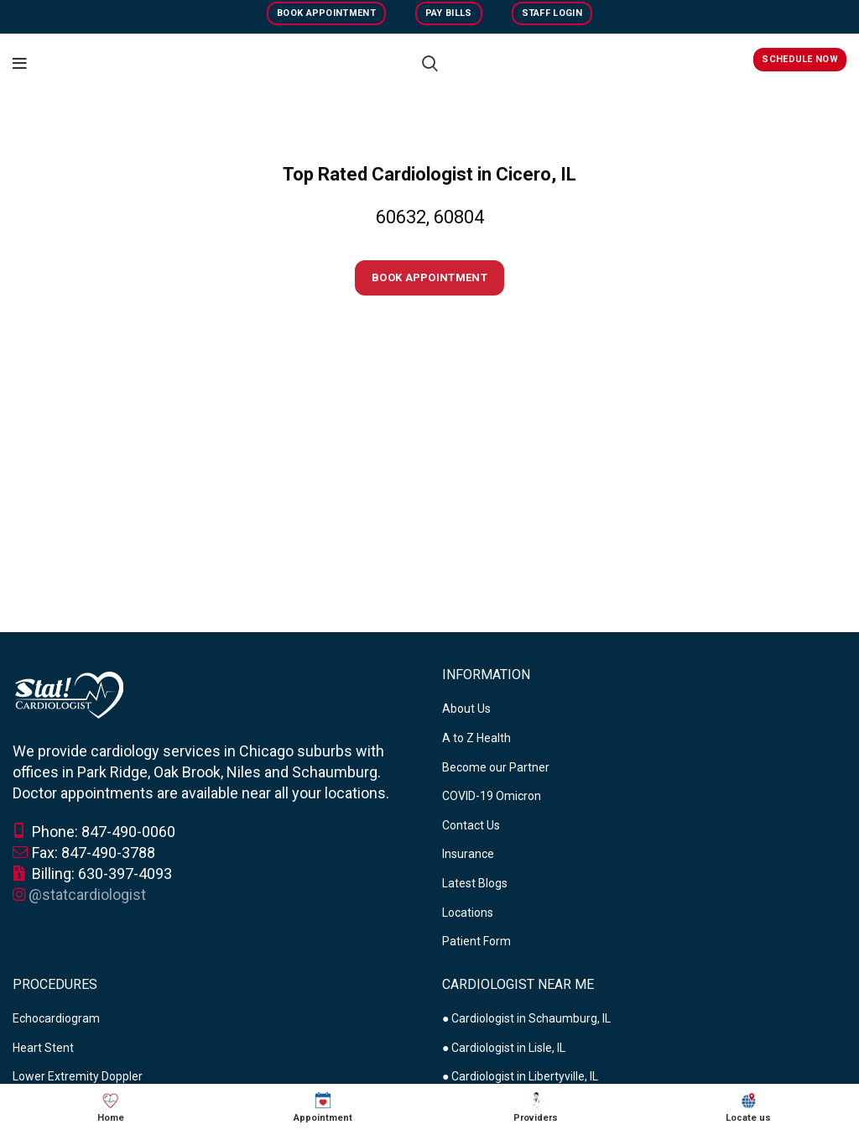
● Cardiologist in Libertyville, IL (520, 1076)
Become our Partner (495, 767)
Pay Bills (448, 13)
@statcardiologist (87, 894)
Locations (467, 912)
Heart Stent (43, 1047)
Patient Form (476, 941)
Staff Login (552, 13)
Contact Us (471, 825)
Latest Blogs (475, 883)
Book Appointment (326, 13)
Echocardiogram (56, 1018)
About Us (466, 708)
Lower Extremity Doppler (78, 1076)
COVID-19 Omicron (491, 796)
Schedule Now (800, 59)
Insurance (468, 854)
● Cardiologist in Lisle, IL (503, 1047)
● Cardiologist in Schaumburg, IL (526, 1018)
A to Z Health (476, 738)
